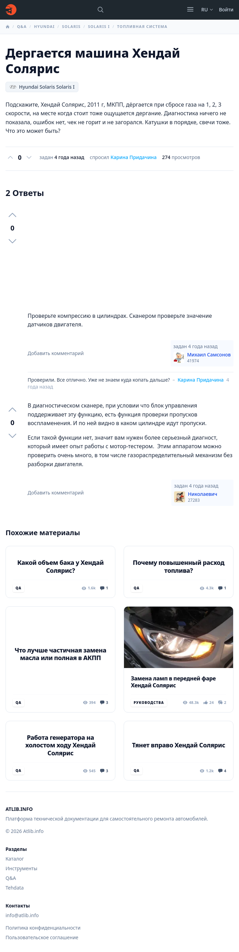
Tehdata (15, 887)
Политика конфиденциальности (43, 927)
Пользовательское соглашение (42, 937)
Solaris (71, 26)
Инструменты (21, 868)
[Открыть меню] (190, 9)
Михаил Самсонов (209, 357)
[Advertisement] (130, 255)
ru (207, 9)
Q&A (22, 26)
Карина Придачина (133, 157)
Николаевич (202, 497)
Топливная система (142, 26)
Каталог (15, 858)
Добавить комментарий (56, 353)
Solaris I (99, 26)
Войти (226, 9)
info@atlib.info (22, 915)
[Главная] (11, 9)
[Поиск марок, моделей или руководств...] (100, 9)
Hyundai (44, 26)
